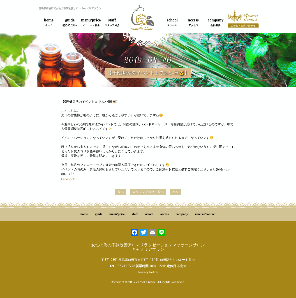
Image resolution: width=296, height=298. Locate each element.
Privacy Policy (148, 272)
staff (112, 22)
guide (69, 22)
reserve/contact (205, 214)
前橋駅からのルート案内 (177, 259)
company (215, 22)
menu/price (91, 22)
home (48, 22)
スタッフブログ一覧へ (148, 192)
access (193, 22)
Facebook (68, 179)
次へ (175, 192)
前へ (121, 192)
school (172, 22)
